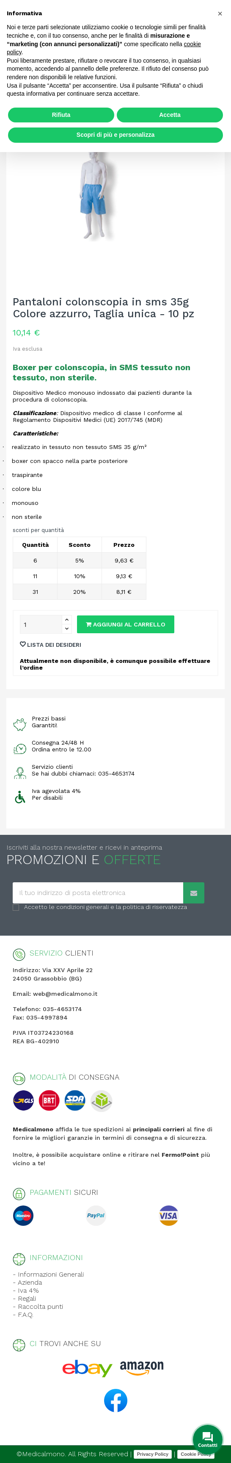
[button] (220, 13)
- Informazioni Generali (48, 1274)
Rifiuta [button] (61, 114)
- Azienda (27, 1282)
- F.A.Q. (23, 1315)
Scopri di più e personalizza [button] (115, 134)
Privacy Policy (153, 1454)
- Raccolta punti (38, 1306)
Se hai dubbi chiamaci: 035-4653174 (83, 773)
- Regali (24, 1298)
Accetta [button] (170, 114)
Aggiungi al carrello (125, 624)
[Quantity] (41, 624)
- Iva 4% (26, 1290)
